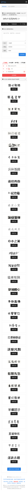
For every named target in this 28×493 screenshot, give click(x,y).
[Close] (25, 79)
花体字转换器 (17, 479)
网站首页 (4, 6)
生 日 (5, 71)
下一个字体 (22, 24)
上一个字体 (5, 24)
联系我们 (21, 481)
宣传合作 (14, 483)
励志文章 (23, 479)
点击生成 (22, 54)
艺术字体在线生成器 (8, 479)
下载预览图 (14, 24)
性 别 (5, 68)
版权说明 (16, 481)
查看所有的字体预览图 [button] (14, 469)
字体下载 (5, 481)
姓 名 (5, 65)
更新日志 (19, 483)
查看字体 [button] (14, 89)
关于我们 (10, 481)
